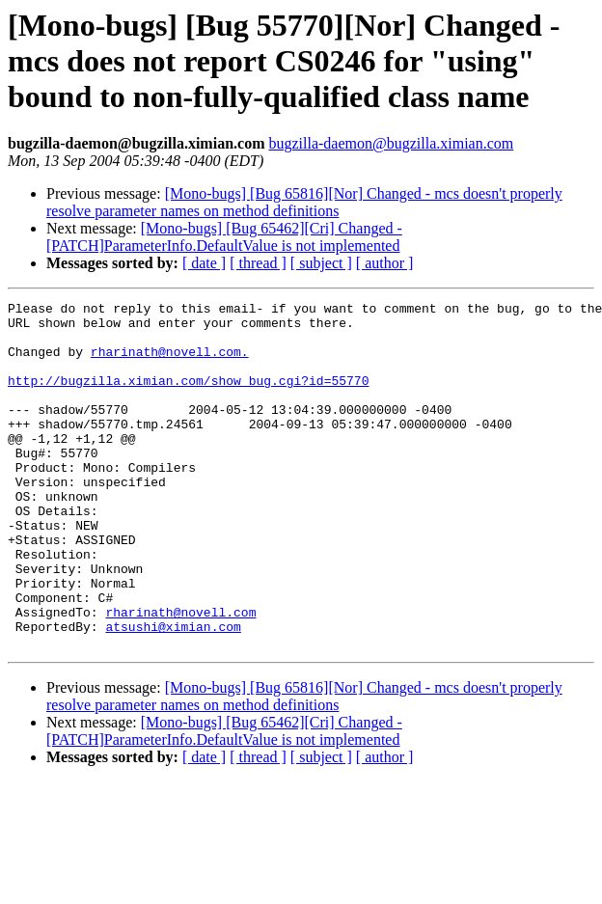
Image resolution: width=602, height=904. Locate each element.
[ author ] (385, 263)
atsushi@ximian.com (172, 692)
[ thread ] (258, 263)
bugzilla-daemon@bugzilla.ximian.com (390, 143)
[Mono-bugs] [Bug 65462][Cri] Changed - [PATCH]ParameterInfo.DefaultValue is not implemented (224, 237)
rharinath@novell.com (180, 675)
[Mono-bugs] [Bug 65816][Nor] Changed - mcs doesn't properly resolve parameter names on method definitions (304, 202)
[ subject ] (321, 263)
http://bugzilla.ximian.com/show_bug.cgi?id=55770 (188, 397)
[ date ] (204, 263)
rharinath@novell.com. (170, 362)
